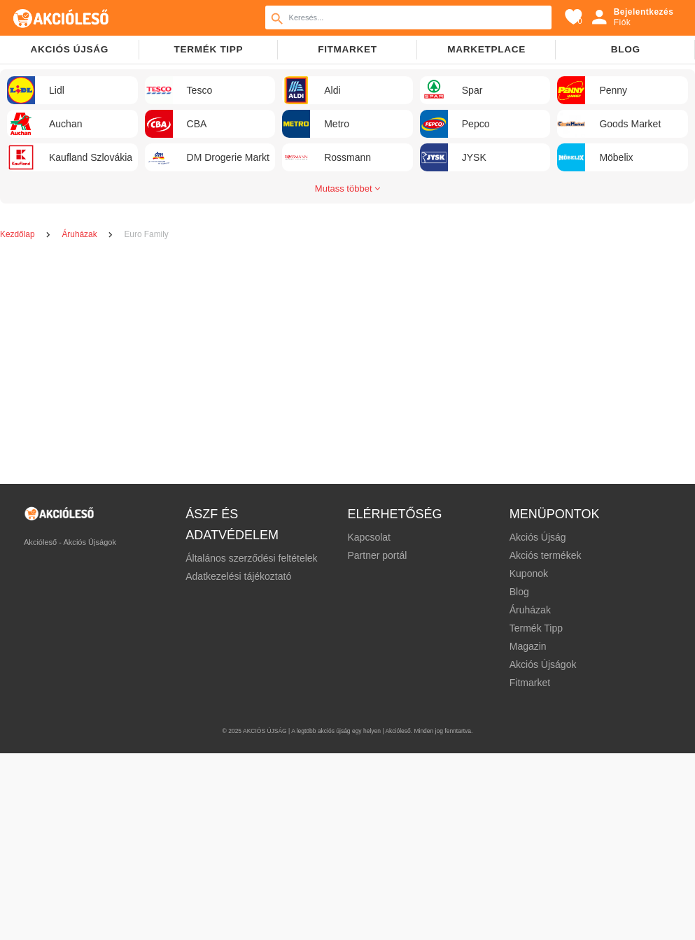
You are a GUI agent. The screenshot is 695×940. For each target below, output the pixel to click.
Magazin (528, 646)
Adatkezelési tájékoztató (238, 576)
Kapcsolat (368, 537)
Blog (625, 49)
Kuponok (529, 573)
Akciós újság (69, 49)
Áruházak (80, 234)
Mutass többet (347, 188)
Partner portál (377, 555)
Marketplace (486, 49)
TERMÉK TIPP (208, 49)
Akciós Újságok (543, 664)
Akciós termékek (546, 555)
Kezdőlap (18, 234)
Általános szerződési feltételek (251, 558)
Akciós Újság (538, 537)
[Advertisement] (342, 364)
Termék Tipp (536, 628)
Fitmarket (347, 49)
